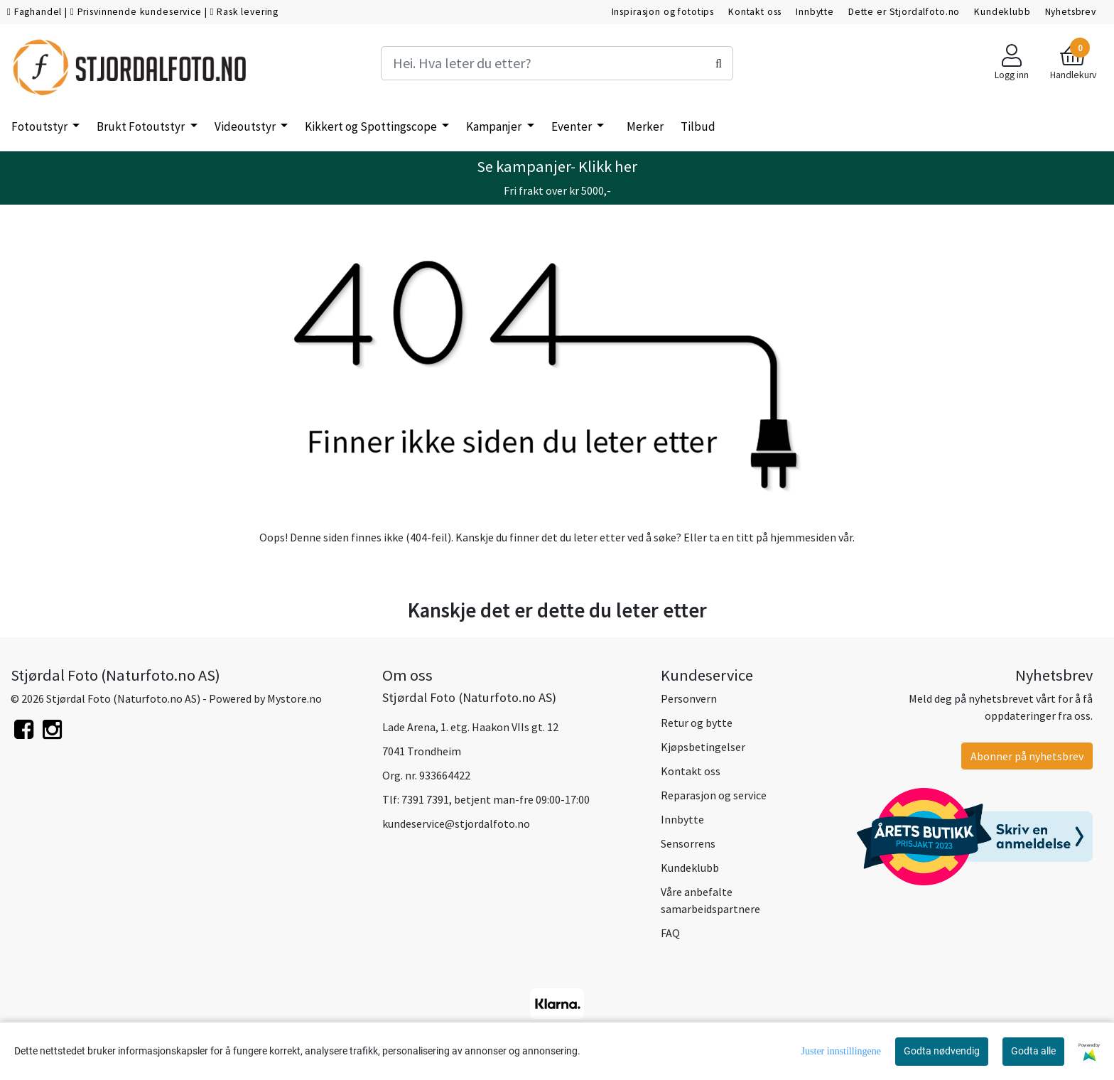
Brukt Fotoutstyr (142, 126)
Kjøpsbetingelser (703, 747)
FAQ (670, 933)
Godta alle (1033, 1051)
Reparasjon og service (714, 795)
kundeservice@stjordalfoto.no (456, 823)
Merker (645, 126)
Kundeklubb (1002, 12)
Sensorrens (688, 843)
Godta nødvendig (942, 1051)
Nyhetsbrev (1071, 12)
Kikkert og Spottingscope (372, 126)
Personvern (689, 698)
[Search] (557, 63)
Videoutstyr (246, 126)
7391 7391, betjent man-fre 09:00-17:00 (495, 799)
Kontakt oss (755, 12)
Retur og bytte (696, 723)
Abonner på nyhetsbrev (1026, 756)
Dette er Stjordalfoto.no (904, 12)
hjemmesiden (803, 537)
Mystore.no (294, 698)
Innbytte (815, 12)
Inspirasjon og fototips (663, 12)
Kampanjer (495, 126)
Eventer (572, 126)
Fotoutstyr (40, 126)
